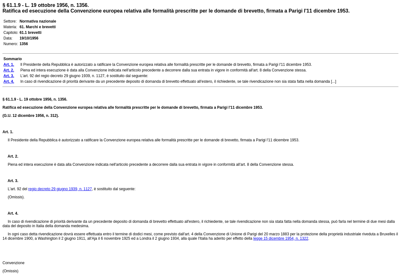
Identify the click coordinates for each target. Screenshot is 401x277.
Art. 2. (10, 156)
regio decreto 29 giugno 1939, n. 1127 (60, 189)
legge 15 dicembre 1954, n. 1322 (280, 238)
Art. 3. (10, 181)
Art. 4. (10, 213)
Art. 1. (8, 132)
